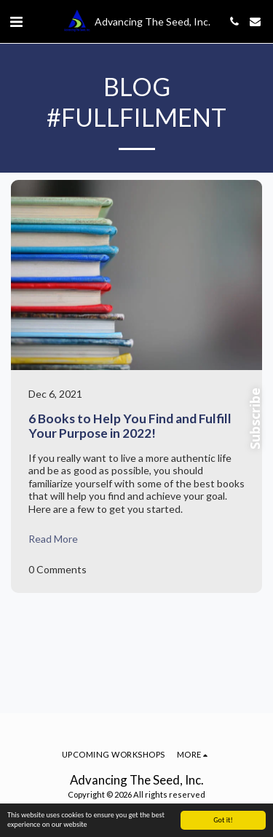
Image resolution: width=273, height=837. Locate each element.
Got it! (223, 820)
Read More (53, 539)
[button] (16, 21)
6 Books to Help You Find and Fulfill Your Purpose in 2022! (130, 425)
